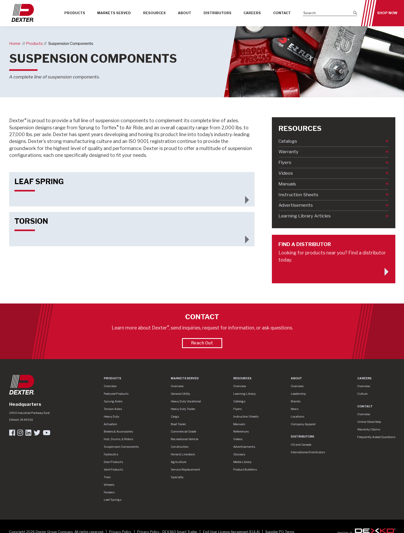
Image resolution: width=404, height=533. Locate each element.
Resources (154, 13)
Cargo (175, 416)
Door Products (113, 462)
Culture (362, 394)
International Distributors (308, 452)
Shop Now (387, 13)
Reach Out (202, 342)
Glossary (239, 454)
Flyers (284, 162)
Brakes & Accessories (118, 431)
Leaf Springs (112, 500)
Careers (252, 13)
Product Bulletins (245, 469)
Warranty (288, 151)
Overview (110, 386)
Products (74, 13)
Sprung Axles (113, 401)
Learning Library (244, 394)
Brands (296, 401)
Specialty (177, 477)
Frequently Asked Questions (376, 437)
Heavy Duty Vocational (186, 401)
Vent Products (113, 469)
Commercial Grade (183, 431)
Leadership (298, 394)
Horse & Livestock (183, 454)
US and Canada (301, 444)
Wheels (109, 485)
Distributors (217, 13)
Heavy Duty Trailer (183, 409)
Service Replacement (185, 469)
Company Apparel (303, 424)
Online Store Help (369, 422)
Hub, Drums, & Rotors (118, 439)
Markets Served (114, 13)
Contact (282, 13)
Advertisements (295, 205)
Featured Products (116, 394)
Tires (107, 477)
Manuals (287, 183)
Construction (180, 447)
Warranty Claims (368, 429)
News (294, 409)
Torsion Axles (113, 409)
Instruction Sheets (298, 194)
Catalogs (287, 141)
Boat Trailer (178, 424)
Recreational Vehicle (184, 439)
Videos (285, 173)
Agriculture (178, 462)
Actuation (110, 424)
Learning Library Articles (304, 215)
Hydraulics (111, 454)
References (241, 431)
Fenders (109, 492)
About (184, 13)
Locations (297, 416)
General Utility (180, 394)
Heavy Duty (111, 416)
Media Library (242, 462)
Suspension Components (70, 43)
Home (14, 43)
